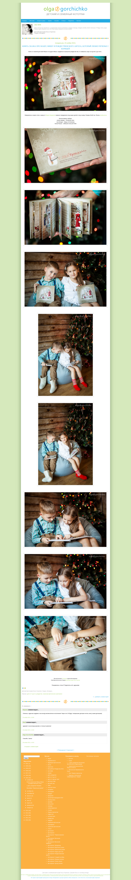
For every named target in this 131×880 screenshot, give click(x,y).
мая (28, 800)
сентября (29, 793)
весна (49, 764)
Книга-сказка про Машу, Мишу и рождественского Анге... (35, 782)
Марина (25, 709)
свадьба (50, 820)
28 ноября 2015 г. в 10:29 (28, 730)
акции (49, 758)
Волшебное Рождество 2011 (56, 769)
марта (28, 803)
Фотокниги (64, 678)
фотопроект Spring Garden (55, 863)
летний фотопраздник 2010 (55, 797)
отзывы (50, 810)
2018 (27, 770)
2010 (27, 820)
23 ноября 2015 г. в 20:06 (28, 717)
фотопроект (51, 832)
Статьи (63, 20)
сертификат (51, 824)
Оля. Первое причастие (75, 773)
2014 (27, 810)
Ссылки (56, 20)
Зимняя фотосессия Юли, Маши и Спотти (75, 767)
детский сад (51, 783)
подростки (50, 814)
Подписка (71, 20)
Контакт (79, 20)
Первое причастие (53, 812)
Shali (24, 722)
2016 (27, 775)
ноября (29, 780)
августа (29, 795)
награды (50, 806)
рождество (39, 694)
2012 (27, 815)
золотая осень (52, 787)
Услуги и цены (41, 20)
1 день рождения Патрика (34, 785)
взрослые (50, 767)
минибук (50, 802)
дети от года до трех (53, 779)
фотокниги (59, 694)
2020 (27, 766)
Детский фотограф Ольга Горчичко (72, 680)
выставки (50, 771)
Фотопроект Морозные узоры (56, 847)
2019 (27, 768)
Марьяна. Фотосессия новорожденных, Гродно (74, 776)
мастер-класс (51, 799)
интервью (50, 789)
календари (51, 791)
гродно (50, 773)
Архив (49, 20)
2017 (27, 773)
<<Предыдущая (61, 750)
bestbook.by (103, 115)
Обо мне (31, 20)
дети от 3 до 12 (31, 694)
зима (49, 785)
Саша (70, 760)
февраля (29, 805)
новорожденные (52, 808)
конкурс (50, 793)
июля (28, 798)
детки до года (51, 781)
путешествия (51, 816)
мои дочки (50, 804)
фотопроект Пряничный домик (56, 849)
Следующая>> (70, 750)
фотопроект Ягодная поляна (56, 859)
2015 (27, 777)
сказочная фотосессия (49, 694)
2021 (27, 763)
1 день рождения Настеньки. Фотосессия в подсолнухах (76, 763)
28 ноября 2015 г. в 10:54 (28, 742)
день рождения (52, 775)
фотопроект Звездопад (54, 845)
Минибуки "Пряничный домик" (35, 788)
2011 (27, 817)
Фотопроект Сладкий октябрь (56, 857)
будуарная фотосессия (54, 762)
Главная (24, 20)
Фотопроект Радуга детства (55, 851)
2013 (27, 813)
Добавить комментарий (101, 696)
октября (29, 791)
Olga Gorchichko (28, 735)
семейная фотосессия (54, 822)
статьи (49, 828)
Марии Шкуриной (50, 115)
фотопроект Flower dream (55, 861)
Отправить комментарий (31, 746)
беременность (52, 760)
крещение (50, 795)
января (29, 807)
